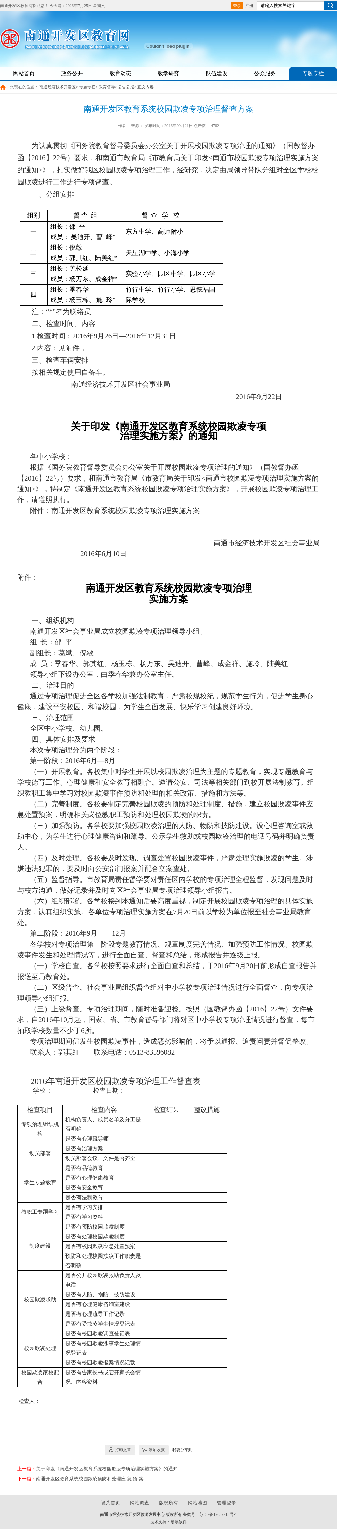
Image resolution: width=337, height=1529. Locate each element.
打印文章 (123, 1450)
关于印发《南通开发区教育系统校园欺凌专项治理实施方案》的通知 (107, 1468)
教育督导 (107, 87)
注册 (249, 5)
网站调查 (139, 1502)
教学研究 (168, 73)
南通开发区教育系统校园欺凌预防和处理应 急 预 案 (90, 1478)
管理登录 (226, 1502)
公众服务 (265, 73)
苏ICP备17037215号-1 (218, 1514)
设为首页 (110, 1502)
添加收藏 (157, 1450)
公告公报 (126, 87)
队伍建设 (216, 73)
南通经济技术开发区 (57, 87)
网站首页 (24, 73)
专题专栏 (313, 73)
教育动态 (120, 73)
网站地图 (197, 1502)
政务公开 (72, 73)
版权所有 (168, 1502)
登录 (237, 5)
